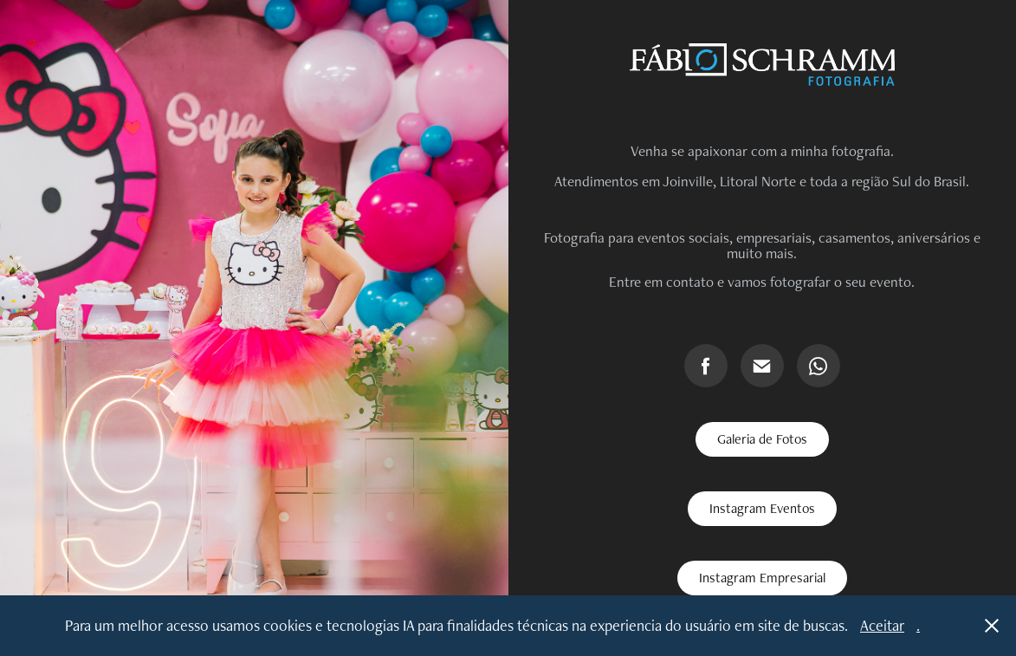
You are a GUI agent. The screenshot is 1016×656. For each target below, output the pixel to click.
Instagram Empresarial (762, 577)
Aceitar (882, 625)
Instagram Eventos (762, 508)
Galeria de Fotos (762, 439)
